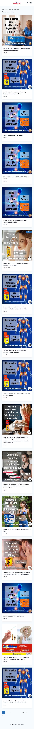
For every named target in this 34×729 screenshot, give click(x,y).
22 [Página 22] (3, 715)
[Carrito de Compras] (30, 3)
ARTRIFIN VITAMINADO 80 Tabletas (13, 135)
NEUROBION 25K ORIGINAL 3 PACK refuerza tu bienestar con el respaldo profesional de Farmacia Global (16, 485)
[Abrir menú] (27, 3)
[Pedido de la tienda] (10, 12)
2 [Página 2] (7, 712)
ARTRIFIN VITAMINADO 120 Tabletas (14, 616)
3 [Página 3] (11, 712)
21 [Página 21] (27, 712)
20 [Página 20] (23, 712)
